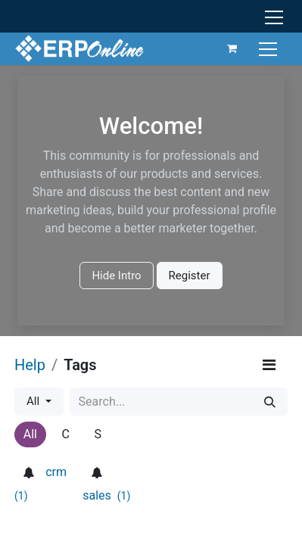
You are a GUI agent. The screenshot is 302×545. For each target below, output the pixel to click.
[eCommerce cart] (232, 48)
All (34, 401)
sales (106, 495)
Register (189, 275)
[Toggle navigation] (270, 48)
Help (29, 365)
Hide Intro (116, 275)
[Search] (270, 402)
